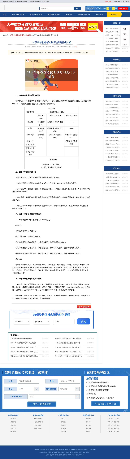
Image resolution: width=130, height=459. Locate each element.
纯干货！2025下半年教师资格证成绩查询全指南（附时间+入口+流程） (113, 35)
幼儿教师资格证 (38, 418)
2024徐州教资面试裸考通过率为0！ (113, 81)
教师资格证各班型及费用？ (98, 382)
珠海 (112, 425)
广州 (109, 431)
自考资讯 (99, 14)
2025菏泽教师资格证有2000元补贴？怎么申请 (113, 154)
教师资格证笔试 (8, 1)
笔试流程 (13, 425)
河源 (118, 418)
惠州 (118, 431)
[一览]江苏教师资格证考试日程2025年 (67, 343)
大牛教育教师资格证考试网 (63, 46)
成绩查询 (13, 422)
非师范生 (63, 422)
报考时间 (88, 418)
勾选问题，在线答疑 (105, 403)
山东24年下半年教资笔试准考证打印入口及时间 (69, 347)
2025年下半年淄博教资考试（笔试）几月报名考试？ (24, 347)
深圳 (118, 422)
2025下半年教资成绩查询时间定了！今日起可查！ (113, 38)
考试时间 (28, 35)
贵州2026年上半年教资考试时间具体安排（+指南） (69, 356)
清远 (109, 428)
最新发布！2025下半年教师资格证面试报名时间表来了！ (113, 114)
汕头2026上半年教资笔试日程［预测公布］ (69, 338)
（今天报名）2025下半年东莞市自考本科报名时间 (113, 177)
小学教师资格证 (38, 422)
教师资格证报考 (36, 14)
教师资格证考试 (54, 14)
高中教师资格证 (38, 428)
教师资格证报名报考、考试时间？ (100, 390)
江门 (115, 418)
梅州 (115, 428)
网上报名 (47, 1)
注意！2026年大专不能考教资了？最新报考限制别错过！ (113, 141)
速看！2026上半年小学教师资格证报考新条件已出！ (113, 120)
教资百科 (114, 14)
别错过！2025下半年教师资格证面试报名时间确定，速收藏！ (113, 111)
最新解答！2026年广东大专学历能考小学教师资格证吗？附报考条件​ (113, 144)
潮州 (109, 425)
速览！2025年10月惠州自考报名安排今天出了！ (113, 190)
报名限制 (63, 425)
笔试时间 (13, 431)
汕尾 (112, 422)
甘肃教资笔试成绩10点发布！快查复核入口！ (113, 71)
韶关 (115, 425)
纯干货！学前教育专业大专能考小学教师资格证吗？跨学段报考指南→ (113, 137)
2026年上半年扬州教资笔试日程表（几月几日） (24, 352)
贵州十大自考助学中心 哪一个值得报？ (113, 183)
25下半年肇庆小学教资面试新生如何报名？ (113, 87)
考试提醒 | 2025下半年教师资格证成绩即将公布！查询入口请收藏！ (113, 32)
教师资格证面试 (22, 1)
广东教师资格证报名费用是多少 (21, 338)
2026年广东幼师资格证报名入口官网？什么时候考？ (113, 124)
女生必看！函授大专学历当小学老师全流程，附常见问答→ (113, 147)
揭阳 (109, 422)
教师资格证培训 (84, 14)
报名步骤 (63, 431)
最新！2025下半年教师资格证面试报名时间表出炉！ (113, 51)
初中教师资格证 (38, 425)
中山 (115, 431)
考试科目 (13, 418)
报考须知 (88, 431)
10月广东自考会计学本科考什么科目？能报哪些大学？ (113, 174)
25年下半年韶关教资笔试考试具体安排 (23, 343)
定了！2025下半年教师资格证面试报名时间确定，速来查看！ (113, 117)
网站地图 (108, 1)
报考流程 (88, 425)
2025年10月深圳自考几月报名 (113, 180)
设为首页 (117, 1)
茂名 (112, 428)
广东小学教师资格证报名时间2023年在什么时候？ (113, 84)
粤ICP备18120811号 (76, 449)
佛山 (112, 431)
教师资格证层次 (18, 14)
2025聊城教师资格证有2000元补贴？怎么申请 (113, 160)
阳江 (118, 425)
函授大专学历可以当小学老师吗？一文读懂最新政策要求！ (113, 150)
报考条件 (88, 422)
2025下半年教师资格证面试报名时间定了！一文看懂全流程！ (113, 107)
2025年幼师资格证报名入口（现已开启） (113, 68)
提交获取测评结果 (42, 404)
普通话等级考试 (35, 1)
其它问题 (91, 386)
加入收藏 (126, 1)
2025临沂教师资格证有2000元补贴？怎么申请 (113, 157)
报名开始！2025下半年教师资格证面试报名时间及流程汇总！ (113, 104)
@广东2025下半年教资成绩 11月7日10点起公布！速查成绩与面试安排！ (113, 41)
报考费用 (88, 428)
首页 (4, 14)
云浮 (118, 428)
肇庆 (115, 422)
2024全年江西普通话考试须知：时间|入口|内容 (113, 65)
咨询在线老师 (84, 307)
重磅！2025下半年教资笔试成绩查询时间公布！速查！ (113, 28)
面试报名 (13, 428)
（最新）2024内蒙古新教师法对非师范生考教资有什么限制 (113, 78)
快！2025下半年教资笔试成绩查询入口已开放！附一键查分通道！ (113, 48)
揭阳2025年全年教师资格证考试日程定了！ (24, 356)
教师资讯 (69, 14)
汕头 (109, 418)
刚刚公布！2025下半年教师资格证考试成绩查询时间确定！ (113, 45)
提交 (83, 321)
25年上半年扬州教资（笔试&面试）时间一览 (69, 352)
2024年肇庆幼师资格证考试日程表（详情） (113, 74)
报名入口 (63, 418)
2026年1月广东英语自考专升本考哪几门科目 (113, 187)
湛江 (112, 418)
